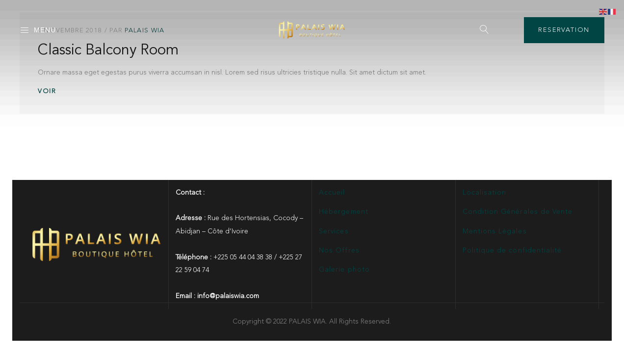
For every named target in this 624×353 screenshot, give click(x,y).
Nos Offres (339, 250)
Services (333, 231)
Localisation (485, 192)
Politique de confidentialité (512, 250)
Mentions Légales (495, 231)
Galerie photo (344, 269)
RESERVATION (564, 30)
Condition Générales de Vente (517, 211)
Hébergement (343, 211)
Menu (38, 30)
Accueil (332, 192)
